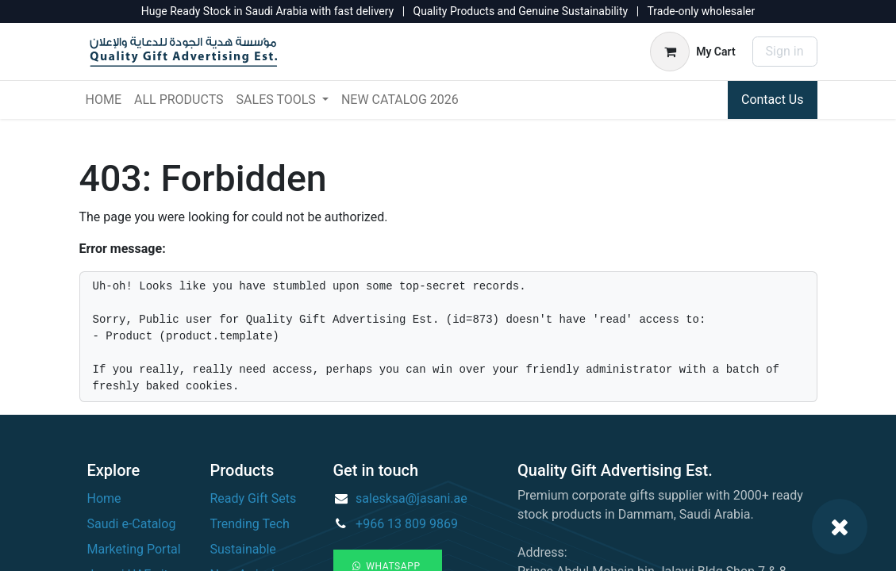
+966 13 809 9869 (407, 523)
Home (104, 498)
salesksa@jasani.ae (411, 498)
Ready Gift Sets (253, 498)
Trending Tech (250, 523)
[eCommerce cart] (692, 51)
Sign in (785, 51)
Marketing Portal (134, 549)
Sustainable (243, 549)
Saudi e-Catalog (131, 523)
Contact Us (772, 99)
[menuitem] (103, 100)
